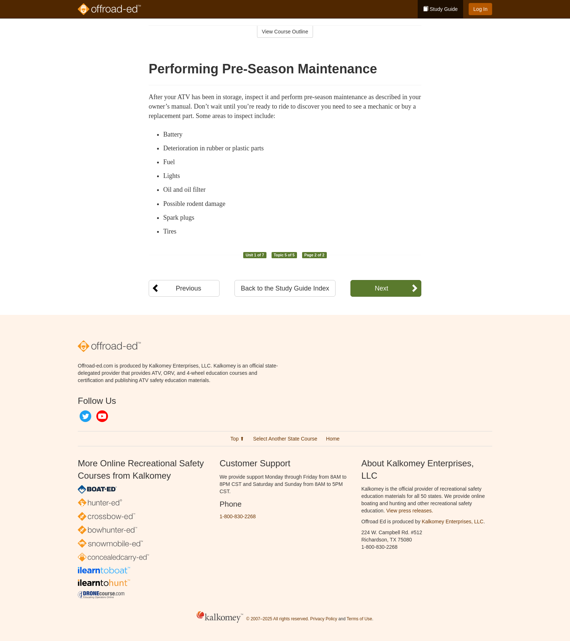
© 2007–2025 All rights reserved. (277, 618)
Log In (480, 9)
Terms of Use (359, 618)
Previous (188, 288)
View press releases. (409, 511)
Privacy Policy (323, 618)
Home (333, 439)
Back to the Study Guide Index (285, 288)
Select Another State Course (285, 439)
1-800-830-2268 (238, 516)
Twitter (85, 416)
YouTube (102, 416)
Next (381, 288)
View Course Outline (285, 32)
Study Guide (440, 9)
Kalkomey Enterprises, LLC (452, 521)
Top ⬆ (237, 439)
